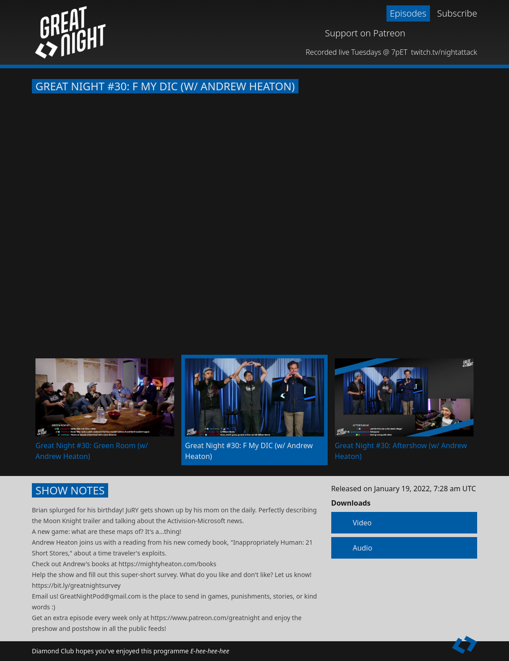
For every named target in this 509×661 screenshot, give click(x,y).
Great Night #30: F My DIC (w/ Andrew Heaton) (165, 86)
